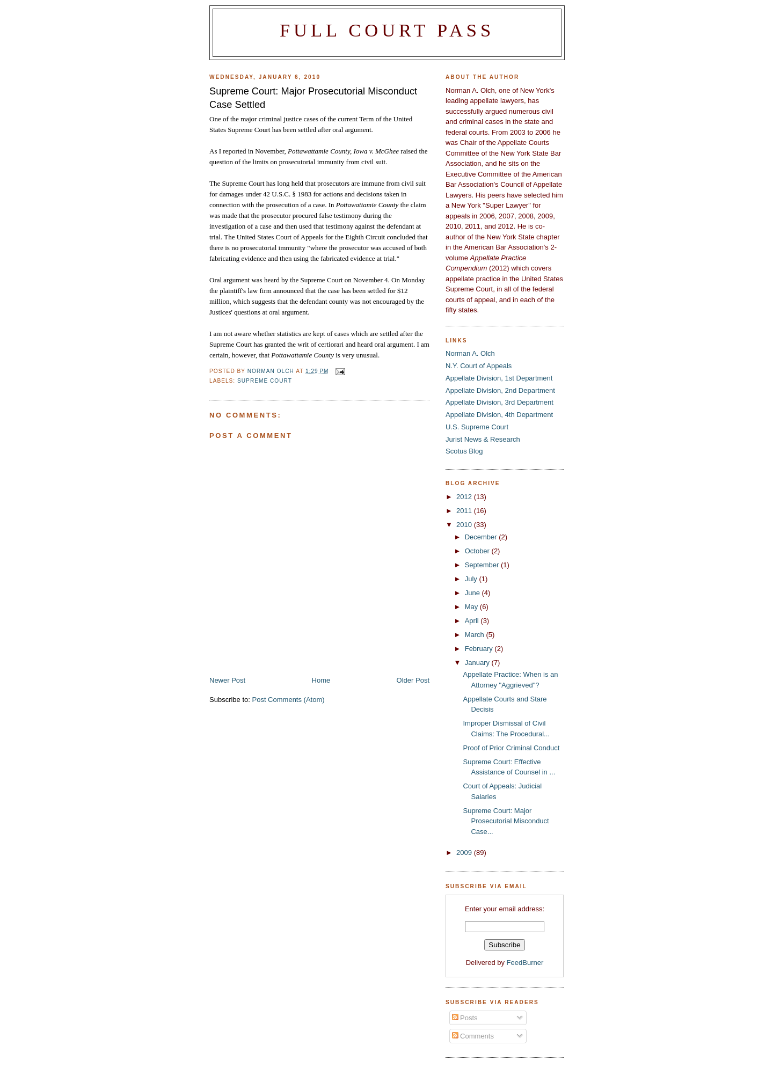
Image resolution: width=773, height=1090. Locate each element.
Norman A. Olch (470, 353)
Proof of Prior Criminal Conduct (511, 748)
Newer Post (227, 680)
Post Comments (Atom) (288, 700)
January (478, 663)
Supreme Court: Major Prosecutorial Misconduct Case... (506, 821)
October (478, 551)
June (473, 593)
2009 (465, 852)
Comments (473, 1036)
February (480, 649)
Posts (465, 1018)
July (472, 579)
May (472, 607)
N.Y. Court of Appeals (479, 366)
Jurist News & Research (483, 439)
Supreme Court (264, 381)
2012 (465, 497)
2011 (465, 511)
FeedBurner (525, 963)
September (483, 565)
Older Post (413, 680)
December (482, 537)
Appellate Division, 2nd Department (500, 390)
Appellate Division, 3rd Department (499, 402)
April (473, 621)
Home (321, 680)
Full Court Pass (387, 30)
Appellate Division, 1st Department (499, 378)
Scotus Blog (464, 451)
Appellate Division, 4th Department (499, 415)
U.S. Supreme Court (477, 427)
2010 (465, 525)
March (475, 635)
